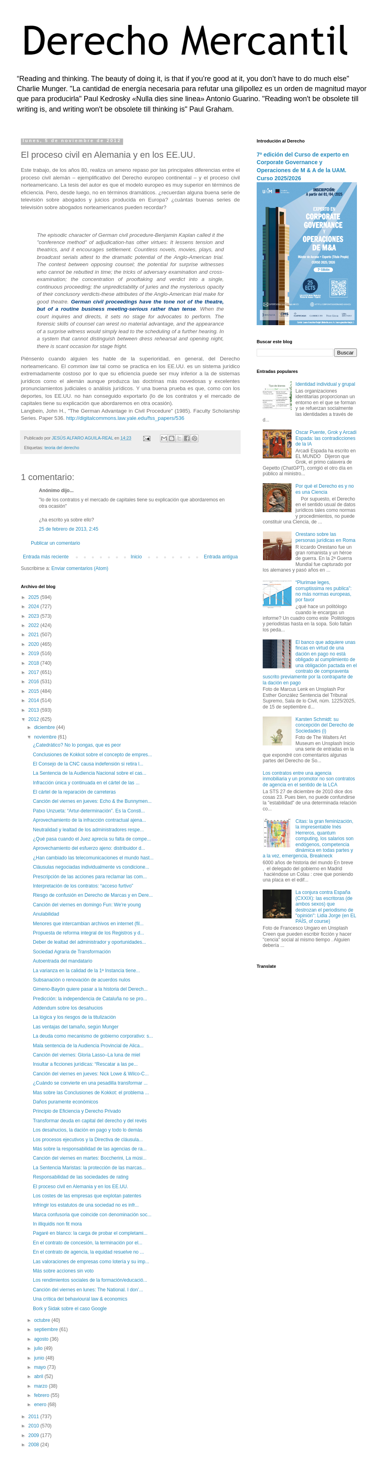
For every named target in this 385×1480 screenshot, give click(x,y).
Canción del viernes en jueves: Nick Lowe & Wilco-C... (91, 1074)
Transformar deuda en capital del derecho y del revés (90, 1121)
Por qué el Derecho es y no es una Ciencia (325, 489)
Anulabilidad (46, 914)
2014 (34, 700)
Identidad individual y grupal (325, 384)
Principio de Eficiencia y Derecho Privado (77, 1111)
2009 (34, 1435)
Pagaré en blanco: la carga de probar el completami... (90, 1233)
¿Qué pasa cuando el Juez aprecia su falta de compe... (92, 839)
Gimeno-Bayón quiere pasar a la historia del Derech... (90, 989)
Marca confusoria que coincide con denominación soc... (92, 1214)
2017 (34, 672)
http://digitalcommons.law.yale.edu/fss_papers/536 (125, 418)
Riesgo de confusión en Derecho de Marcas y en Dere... (93, 895)
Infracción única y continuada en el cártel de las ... (86, 783)
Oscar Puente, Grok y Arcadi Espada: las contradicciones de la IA (326, 438)
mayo (40, 1367)
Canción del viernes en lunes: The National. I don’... (88, 1290)
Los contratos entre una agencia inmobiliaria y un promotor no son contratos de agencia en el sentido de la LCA (309, 779)
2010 (34, 1426)
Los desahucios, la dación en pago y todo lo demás (87, 1130)
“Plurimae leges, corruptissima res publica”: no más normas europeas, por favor (324, 591)
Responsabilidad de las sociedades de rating (80, 1177)
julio (39, 1348)
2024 (34, 606)
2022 (34, 625)
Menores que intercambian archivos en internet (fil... (88, 923)
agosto (42, 1339)
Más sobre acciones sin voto (63, 1271)
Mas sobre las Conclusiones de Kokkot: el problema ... (91, 1092)
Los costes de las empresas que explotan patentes (87, 1196)
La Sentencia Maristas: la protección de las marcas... (89, 1168)
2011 (34, 1416)
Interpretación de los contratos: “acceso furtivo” (83, 886)
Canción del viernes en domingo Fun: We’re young (87, 905)
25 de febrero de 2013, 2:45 (68, 529)
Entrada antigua (221, 557)
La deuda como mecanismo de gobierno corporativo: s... (93, 1036)
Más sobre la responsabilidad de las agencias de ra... (90, 1149)
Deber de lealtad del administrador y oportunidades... (89, 942)
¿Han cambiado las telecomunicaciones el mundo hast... (93, 858)
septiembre (46, 1329)
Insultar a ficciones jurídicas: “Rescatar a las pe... (85, 1064)
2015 (34, 691)
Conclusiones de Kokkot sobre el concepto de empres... (92, 754)
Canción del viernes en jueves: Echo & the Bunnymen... (92, 801)
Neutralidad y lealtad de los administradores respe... (88, 830)
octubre (42, 1320)
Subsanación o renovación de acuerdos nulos (81, 980)
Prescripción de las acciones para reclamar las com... (90, 876)
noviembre (46, 737)
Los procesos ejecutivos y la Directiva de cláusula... (88, 1139)
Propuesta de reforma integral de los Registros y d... (88, 933)
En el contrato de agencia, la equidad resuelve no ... (88, 1252)
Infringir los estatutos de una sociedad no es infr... (86, 1205)
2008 (34, 1444)
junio (40, 1358)
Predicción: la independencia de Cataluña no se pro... (90, 999)
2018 (34, 663)
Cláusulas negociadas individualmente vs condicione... (91, 867)
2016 (34, 681)
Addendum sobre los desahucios (68, 1008)
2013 (34, 710)
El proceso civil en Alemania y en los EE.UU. (80, 1186)
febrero (42, 1395)
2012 (34, 719)
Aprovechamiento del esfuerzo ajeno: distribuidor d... (89, 848)
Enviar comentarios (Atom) (79, 568)
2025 (34, 597)
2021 (34, 634)
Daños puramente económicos (65, 1102)
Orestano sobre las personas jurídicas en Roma (325, 537)
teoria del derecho (62, 447)
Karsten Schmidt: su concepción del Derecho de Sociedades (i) (325, 725)
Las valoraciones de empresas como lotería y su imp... (91, 1261)
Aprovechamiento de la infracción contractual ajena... (89, 820)
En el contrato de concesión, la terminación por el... (87, 1243)
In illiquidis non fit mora (57, 1224)
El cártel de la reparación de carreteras (74, 792)
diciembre (45, 727)
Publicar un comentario (55, 543)
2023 (34, 616)
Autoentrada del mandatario (62, 961)
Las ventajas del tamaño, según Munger (75, 1027)
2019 (34, 653)
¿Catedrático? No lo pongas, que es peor (77, 745)
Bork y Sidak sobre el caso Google (70, 1308)
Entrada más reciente (46, 557)
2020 (34, 644)
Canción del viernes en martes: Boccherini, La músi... (89, 1158)
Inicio (136, 557)
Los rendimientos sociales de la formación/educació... (90, 1280)
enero (41, 1404)
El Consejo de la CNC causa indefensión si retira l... (88, 764)
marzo (41, 1386)
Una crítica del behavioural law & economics (80, 1299)
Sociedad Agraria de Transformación (72, 952)
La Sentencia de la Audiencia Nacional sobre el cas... (89, 773)
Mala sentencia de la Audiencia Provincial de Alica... (88, 1045)
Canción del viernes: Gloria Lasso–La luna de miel (86, 1055)
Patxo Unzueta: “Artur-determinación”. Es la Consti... (89, 811)
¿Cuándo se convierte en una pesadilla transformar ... (90, 1083)
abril (39, 1376)
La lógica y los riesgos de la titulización (74, 1017)
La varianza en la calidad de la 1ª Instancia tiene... (86, 970)
